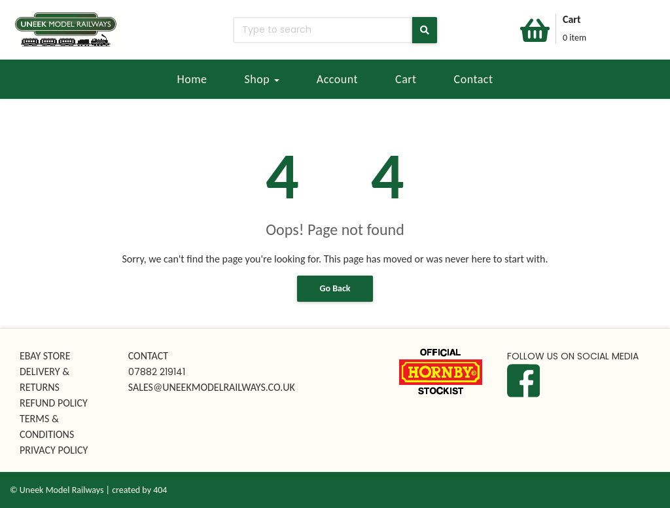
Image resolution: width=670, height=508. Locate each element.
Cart (406, 79)
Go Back (335, 288)
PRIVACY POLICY (54, 450)
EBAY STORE (45, 356)
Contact (473, 79)
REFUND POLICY (54, 403)
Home (192, 79)
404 (160, 490)
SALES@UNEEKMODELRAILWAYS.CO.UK (211, 387)
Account (337, 79)
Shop (262, 79)
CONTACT (148, 356)
